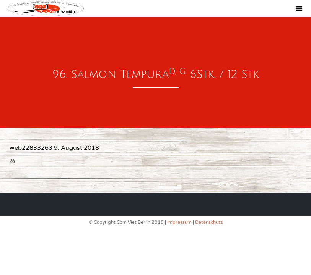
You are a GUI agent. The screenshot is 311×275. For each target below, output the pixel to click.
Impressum (179, 222)
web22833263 (31, 148)
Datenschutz (209, 222)
